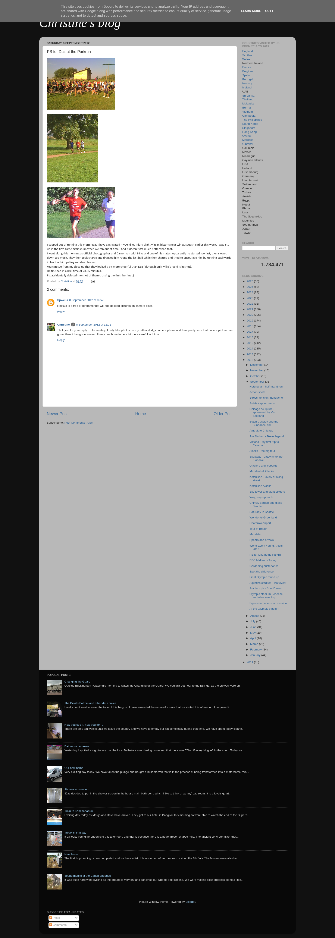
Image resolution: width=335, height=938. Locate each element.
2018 (250, 326)
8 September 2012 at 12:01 (93, 324)
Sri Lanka (248, 95)
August (255, 615)
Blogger (190, 901)
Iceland (247, 87)
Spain (246, 75)
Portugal (247, 79)
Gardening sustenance (264, 566)
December (257, 364)
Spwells (62, 300)
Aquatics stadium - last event (268, 582)
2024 (250, 292)
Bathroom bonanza (76, 746)
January (255, 655)
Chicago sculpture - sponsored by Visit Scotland (263, 412)
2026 (250, 281)
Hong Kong (249, 132)
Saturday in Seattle (262, 512)
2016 (250, 337)
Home (140, 413)
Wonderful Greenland (263, 517)
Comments (58, 924)
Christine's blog (80, 23)
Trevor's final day (75, 832)
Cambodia (249, 115)
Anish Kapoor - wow (262, 403)
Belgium (247, 71)
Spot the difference (262, 571)
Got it (270, 11)
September (257, 381)
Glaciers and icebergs (264, 465)
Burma (246, 107)
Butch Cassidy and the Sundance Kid (264, 423)
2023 (250, 298)
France (246, 67)
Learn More (251, 11)
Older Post (223, 413)
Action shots (257, 392)
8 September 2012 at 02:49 (86, 300)
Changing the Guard (77, 681)
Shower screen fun (76, 789)
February (256, 649)
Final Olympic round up (264, 577)
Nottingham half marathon (266, 386)
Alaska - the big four (262, 450)
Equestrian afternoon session (268, 603)
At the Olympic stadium (264, 608)
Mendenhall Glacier (262, 471)
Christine (63, 324)
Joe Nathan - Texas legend (267, 436)
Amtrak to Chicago (261, 430)
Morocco (247, 139)
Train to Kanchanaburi (78, 811)
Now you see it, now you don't (83, 724)
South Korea (250, 123)
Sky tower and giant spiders (267, 491)
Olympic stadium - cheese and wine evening (266, 595)
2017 (250, 331)
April (253, 638)
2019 (250, 320)
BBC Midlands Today (263, 560)
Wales (246, 59)
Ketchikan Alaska (261, 485)
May (253, 632)
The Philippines (252, 119)
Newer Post (57, 413)
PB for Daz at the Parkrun (266, 554)
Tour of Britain (258, 528)
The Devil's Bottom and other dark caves (90, 703)
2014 (250, 348)
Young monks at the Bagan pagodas (87, 875)
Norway (247, 83)
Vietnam (247, 111)
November (257, 370)
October (255, 376)
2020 (250, 314)
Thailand (247, 99)
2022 (250, 303)
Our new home (73, 767)
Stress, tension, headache (266, 397)
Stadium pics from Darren (266, 588)
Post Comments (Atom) (79, 422)
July (253, 621)
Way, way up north (261, 497)
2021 (250, 309)
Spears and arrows (262, 540)
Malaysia (248, 103)
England (247, 51)
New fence (71, 854)
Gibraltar (247, 143)
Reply (61, 311)
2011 (250, 662)
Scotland (248, 55)
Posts (54, 917)
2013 (250, 354)
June (253, 627)
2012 (250, 359)
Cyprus (246, 135)
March (254, 644)
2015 (250, 343)
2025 (250, 286)
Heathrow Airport (260, 523)
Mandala (255, 534)
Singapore (249, 127)
